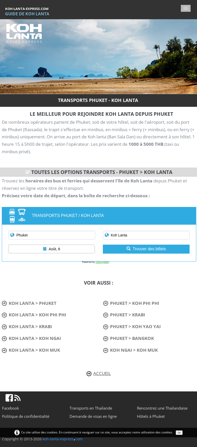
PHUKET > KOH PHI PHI (131, 303)
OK (179, 432)
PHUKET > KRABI (124, 315)
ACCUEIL (98, 373)
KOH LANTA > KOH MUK (31, 350)
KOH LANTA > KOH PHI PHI (34, 315)
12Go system (102, 262)
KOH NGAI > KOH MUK (130, 350)
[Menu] (186, 8)
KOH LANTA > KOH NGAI (31, 338)
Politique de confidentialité (25, 416)
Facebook (10, 408)
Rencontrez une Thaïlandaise (162, 408)
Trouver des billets (146, 249)
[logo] (29, 11)
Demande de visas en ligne (93, 416)
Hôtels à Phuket (151, 416)
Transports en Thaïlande (91, 408)
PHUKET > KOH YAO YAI (132, 326)
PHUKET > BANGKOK (128, 338)
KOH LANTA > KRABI (27, 326)
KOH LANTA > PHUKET (29, 303)
